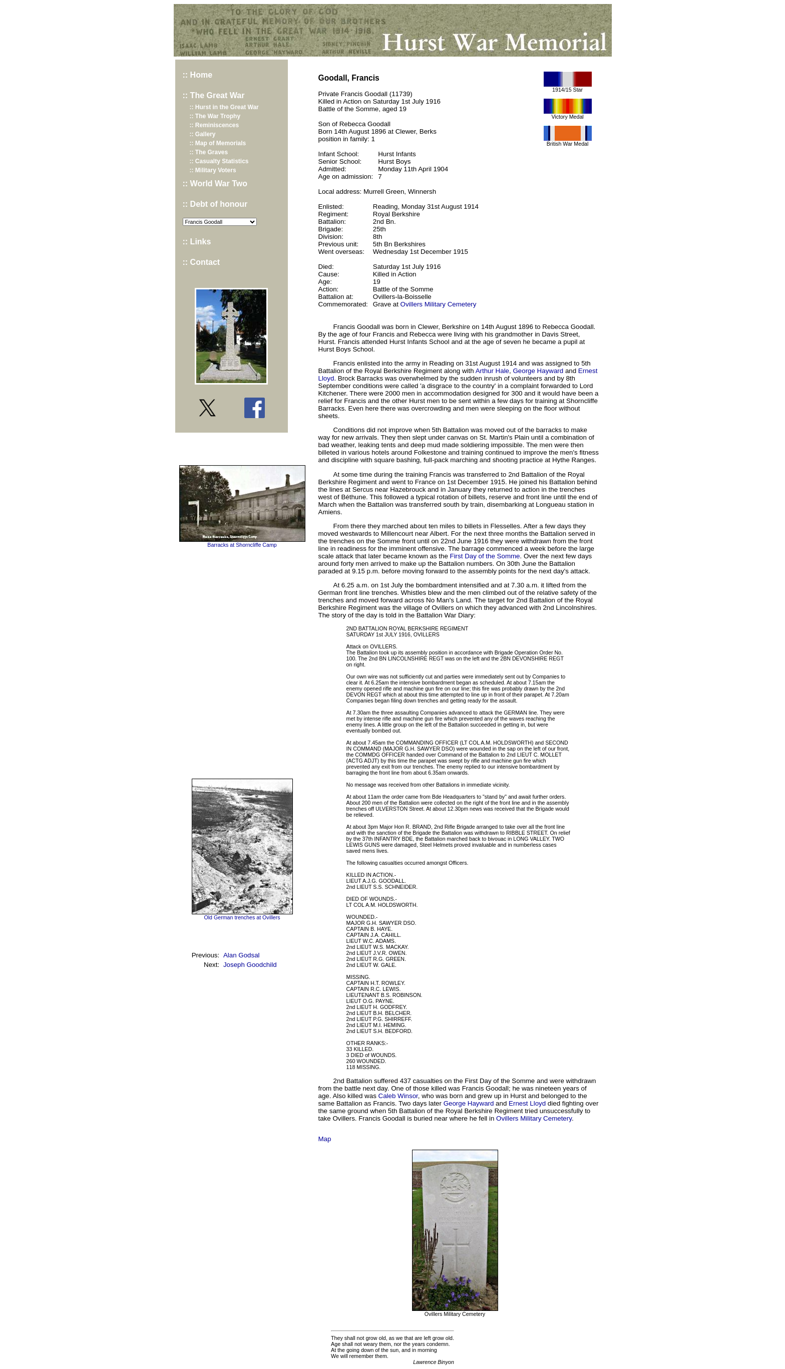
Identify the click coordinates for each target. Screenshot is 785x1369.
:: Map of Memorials (218, 143)
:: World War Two (215, 183)
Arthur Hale (492, 371)
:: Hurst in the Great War (224, 107)
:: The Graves (209, 152)
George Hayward (538, 371)
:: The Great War (214, 95)
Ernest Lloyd (527, 1103)
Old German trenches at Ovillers (242, 917)
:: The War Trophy (215, 116)
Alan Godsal (241, 955)
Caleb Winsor (398, 1096)
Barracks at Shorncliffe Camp (241, 545)
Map (324, 1139)
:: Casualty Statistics (219, 161)
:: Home (198, 75)
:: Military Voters (213, 170)
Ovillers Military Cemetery (439, 304)
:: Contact (201, 262)
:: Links (197, 241)
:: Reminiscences (214, 125)
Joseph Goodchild (250, 964)
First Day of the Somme (485, 556)
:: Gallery (203, 134)
